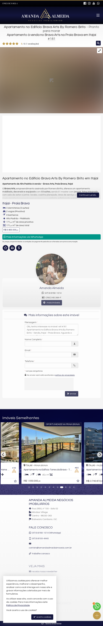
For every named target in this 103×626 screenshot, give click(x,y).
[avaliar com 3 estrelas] (10, 43)
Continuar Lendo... (88, 195)
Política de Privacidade (18, 605)
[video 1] (51, 143)
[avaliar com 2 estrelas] (7, 43)
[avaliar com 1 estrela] (3, 43)
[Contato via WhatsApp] (97, 606)
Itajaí (6, 203)
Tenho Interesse (52, 623)
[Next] (99, 454)
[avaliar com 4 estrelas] (13, 43)
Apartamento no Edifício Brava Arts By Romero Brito (45, 27)
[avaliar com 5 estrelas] (16, 43)
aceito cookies (42, 617)
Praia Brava (21, 203)
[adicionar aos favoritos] (16, 482)
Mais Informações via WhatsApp (23, 237)
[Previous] (21, 442)
